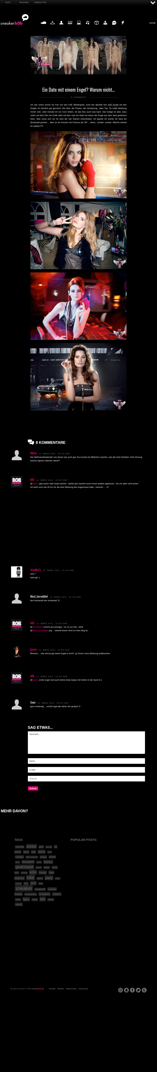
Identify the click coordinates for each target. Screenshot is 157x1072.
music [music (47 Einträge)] (42, 872)
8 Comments (78, 97)
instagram (120, 990)
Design (96, 26)
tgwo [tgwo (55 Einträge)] (26, 899)
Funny (114, 26)
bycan (33, 649)
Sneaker (44, 26)
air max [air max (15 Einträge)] (49, 847)
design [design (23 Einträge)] (43, 857)
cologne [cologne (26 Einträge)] (19, 857)
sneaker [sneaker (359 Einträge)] (24, 888)
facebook (132, 990)
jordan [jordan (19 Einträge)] (47, 867)
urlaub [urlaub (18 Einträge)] (34, 899)
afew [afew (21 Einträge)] (41, 847)
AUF (153, 3)
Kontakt (52, 989)
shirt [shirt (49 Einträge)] (33, 883)
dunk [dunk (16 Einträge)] (18, 862)
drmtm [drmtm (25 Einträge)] (52, 857)
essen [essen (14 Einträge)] (39, 862)
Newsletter (40, 2)
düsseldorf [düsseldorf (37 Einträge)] (28, 861)
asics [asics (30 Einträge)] (26, 852)
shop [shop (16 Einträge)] (41, 884)
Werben (61, 989)
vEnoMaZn (35, 570)
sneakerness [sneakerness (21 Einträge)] (31, 894)
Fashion (52, 26)
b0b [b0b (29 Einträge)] (34, 852)
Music (87, 26)
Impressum (83, 989)
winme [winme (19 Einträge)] (51, 899)
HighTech (105, 26)
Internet (79, 26)
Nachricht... (86, 742)
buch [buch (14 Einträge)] (49, 852)
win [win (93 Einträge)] (42, 899)
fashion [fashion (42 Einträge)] (48, 861)
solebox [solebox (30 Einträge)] (57, 894)
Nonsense (123, 26)
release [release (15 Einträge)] (18, 884)
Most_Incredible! (40, 630)
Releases (24, 2)
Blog (8, 2)
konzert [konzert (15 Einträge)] (24, 873)
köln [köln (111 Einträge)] (33, 872)
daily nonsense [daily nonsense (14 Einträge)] (31, 857)
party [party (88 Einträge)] (49, 878)
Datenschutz (71, 989)
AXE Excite (113, 105)
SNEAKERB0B (14, 19)
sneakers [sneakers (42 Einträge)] (44, 894)
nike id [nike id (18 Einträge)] (40, 878)
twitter (138, 990)
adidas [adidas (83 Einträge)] (31, 846)
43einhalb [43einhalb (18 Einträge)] (20, 847)
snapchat (126, 990)
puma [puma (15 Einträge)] (57, 878)
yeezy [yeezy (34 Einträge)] (19, 904)
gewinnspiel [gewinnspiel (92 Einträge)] (24, 867)
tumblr (144, 990)
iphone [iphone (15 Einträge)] (38, 867)
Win (70, 26)
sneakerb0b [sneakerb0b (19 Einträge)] (40, 889)
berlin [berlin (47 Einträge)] (41, 851)
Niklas (33, 453)
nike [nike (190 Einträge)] (30, 877)
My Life (61, 26)
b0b (32, 479)
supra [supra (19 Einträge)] (18, 899)
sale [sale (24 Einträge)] (26, 883)
